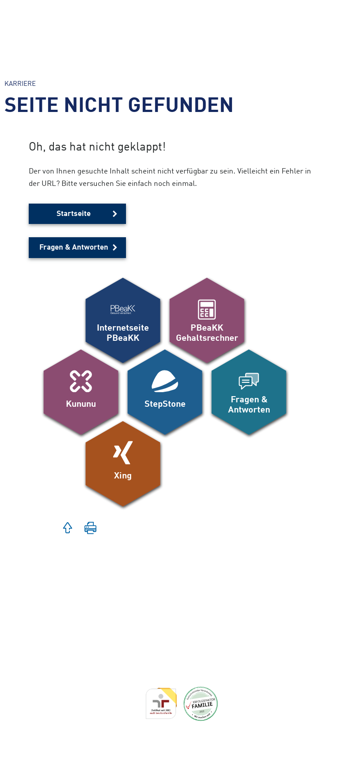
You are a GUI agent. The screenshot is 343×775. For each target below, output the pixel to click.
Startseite (74, 214)
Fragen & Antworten (73, 247)
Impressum (78, 752)
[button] (67, 528)
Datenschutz (80, 767)
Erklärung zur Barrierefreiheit (108, 736)
